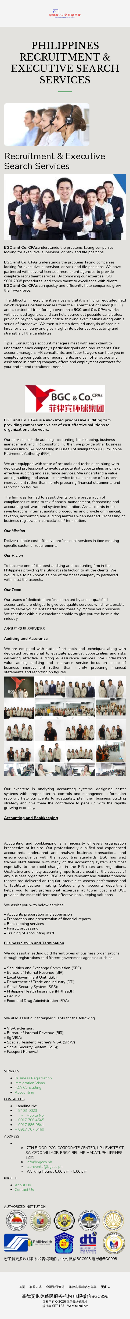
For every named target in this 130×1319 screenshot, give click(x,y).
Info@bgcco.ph (39, 1162)
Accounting (24, 1092)
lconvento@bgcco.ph (45, 1166)
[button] (5, 13)
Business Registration (33, 1078)
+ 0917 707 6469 (29, 1129)
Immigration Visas (30, 1083)
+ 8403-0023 (26, 1110)
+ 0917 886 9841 (29, 1124)
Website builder (77, 1306)
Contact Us (24, 1189)
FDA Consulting (28, 1087)
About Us (23, 1185)
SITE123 (58, 1306)
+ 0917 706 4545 (29, 1120)
